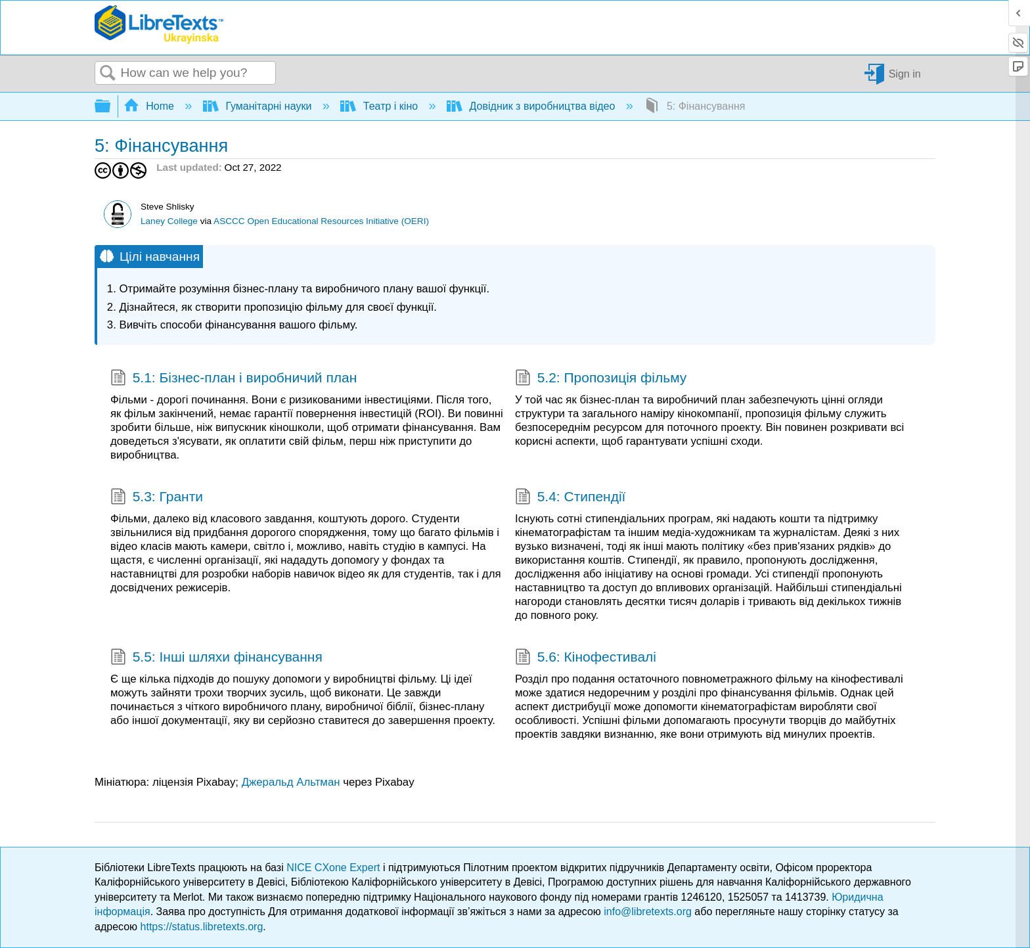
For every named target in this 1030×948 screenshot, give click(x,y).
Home (150, 106)
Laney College (169, 221)
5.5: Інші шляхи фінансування (216, 658)
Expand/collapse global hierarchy (111, 107)
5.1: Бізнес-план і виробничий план (233, 379)
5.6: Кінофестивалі (585, 658)
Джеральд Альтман (291, 782)
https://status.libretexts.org (202, 926)
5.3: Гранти (156, 498)
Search (108, 73)
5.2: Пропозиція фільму (600, 379)
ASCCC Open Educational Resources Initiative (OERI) (321, 221)
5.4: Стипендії (570, 498)
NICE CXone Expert (334, 867)
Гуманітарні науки (259, 106)
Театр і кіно (380, 106)
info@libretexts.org (648, 911)
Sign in (905, 73)
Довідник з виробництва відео (532, 106)
